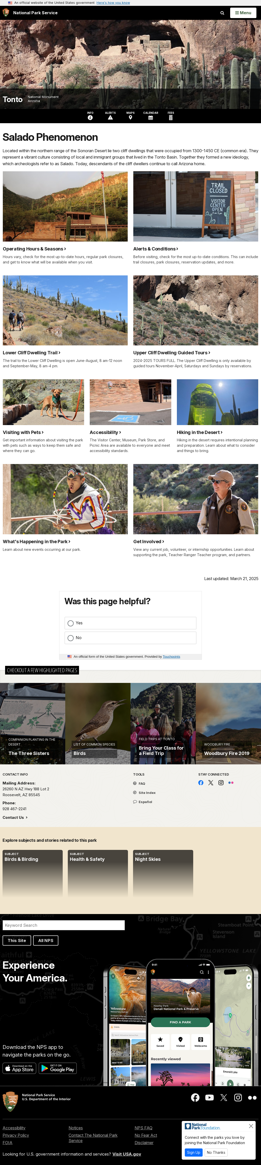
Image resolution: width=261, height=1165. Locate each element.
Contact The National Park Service (93, 1138)
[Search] (64, 925)
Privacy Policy (16, 1135)
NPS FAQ (143, 1127)
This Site (17, 940)
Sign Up (193, 1152)
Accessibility (14, 1127)
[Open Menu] (243, 13)
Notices (76, 1127)
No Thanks (216, 1152)
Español (142, 802)
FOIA (7, 1142)
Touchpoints (171, 656)
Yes (79, 622)
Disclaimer (144, 1142)
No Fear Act (146, 1135)
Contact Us (14, 817)
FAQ (139, 783)
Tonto (13, 99)
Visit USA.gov (126, 1154)
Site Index (144, 793)
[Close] (251, 1126)
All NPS (45, 940)
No (79, 637)
